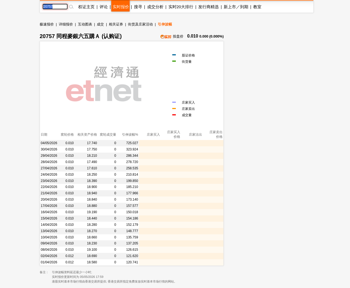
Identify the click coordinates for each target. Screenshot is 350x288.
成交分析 (155, 6)
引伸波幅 (165, 24)
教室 (257, 6)
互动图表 (85, 24)
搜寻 (138, 6)
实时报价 (121, 6)
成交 (100, 24)
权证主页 (86, 6)
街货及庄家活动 (140, 24)
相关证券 (116, 24)
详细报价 (66, 24)
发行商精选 (208, 6)
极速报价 (47, 24)
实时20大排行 (181, 6)
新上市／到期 (236, 6)
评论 (104, 6)
